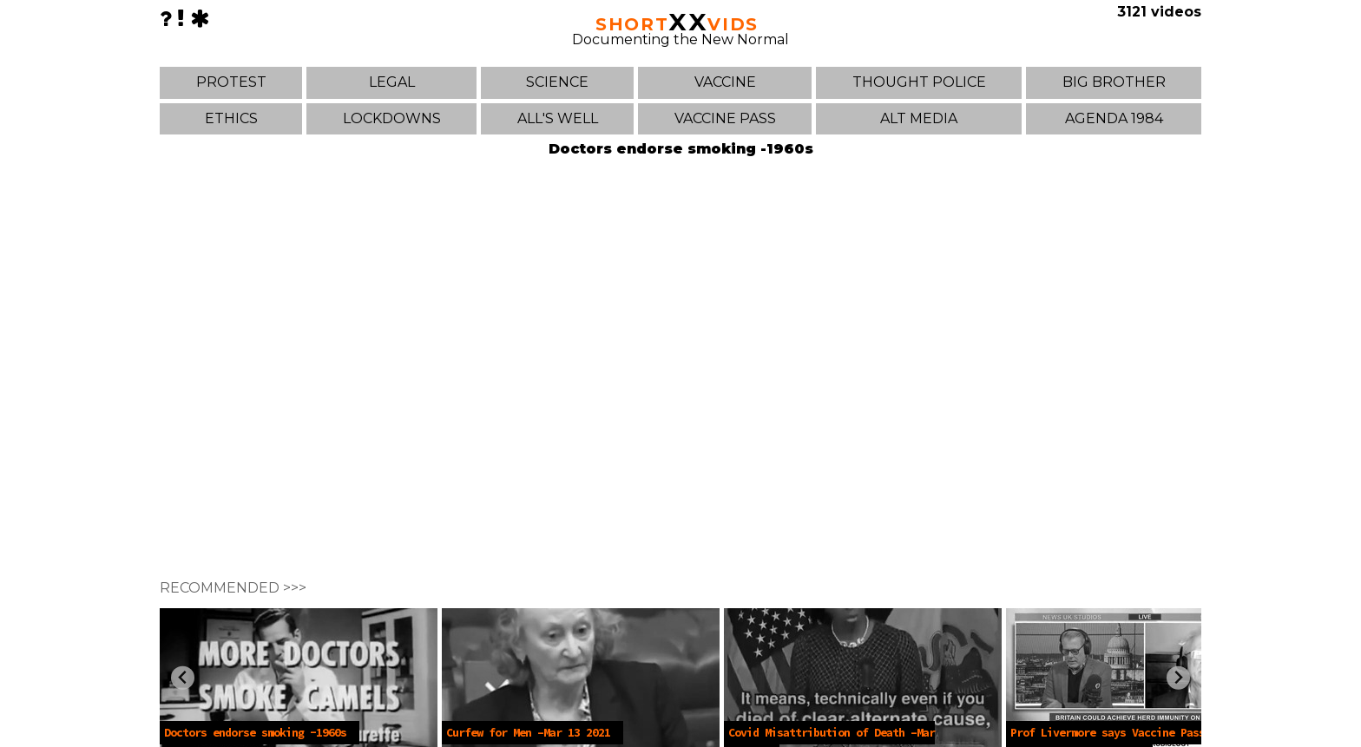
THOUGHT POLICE (919, 82)
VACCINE (725, 82)
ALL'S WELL (557, 118)
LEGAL (392, 82)
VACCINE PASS (725, 118)
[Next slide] (1178, 678)
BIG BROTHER (1114, 82)
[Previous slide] (182, 678)
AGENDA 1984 (1114, 118)
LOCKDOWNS (392, 118)
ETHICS (231, 118)
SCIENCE (557, 82)
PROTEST (231, 82)
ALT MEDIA (918, 118)
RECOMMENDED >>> (233, 588)
